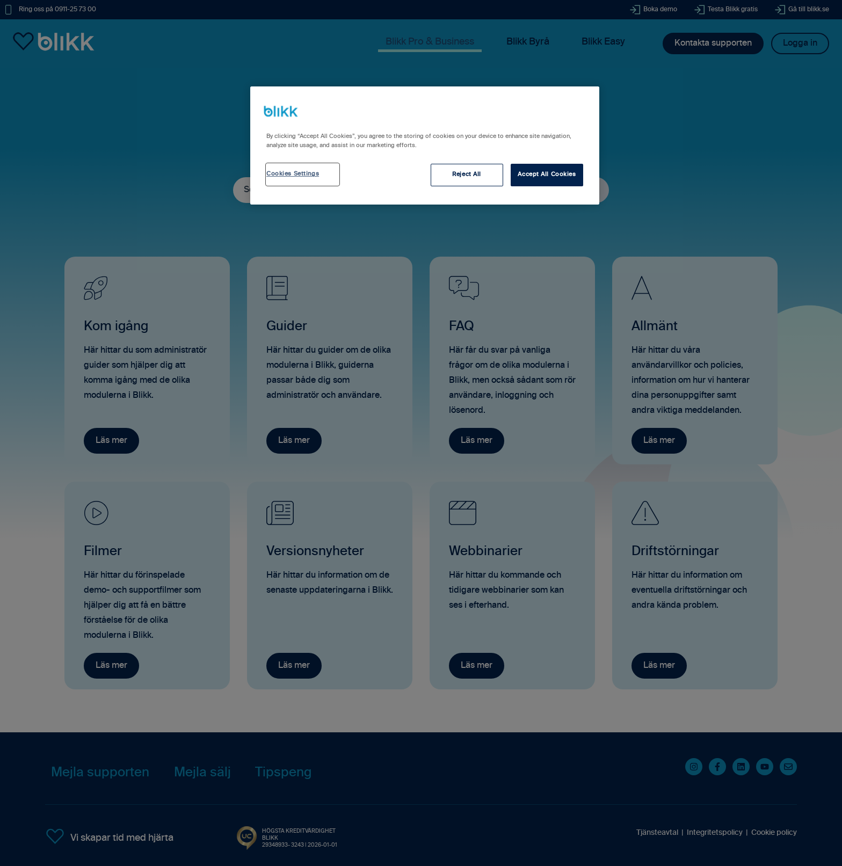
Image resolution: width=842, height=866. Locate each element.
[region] (424, 145)
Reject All (466, 174)
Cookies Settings (292, 174)
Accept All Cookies (547, 174)
